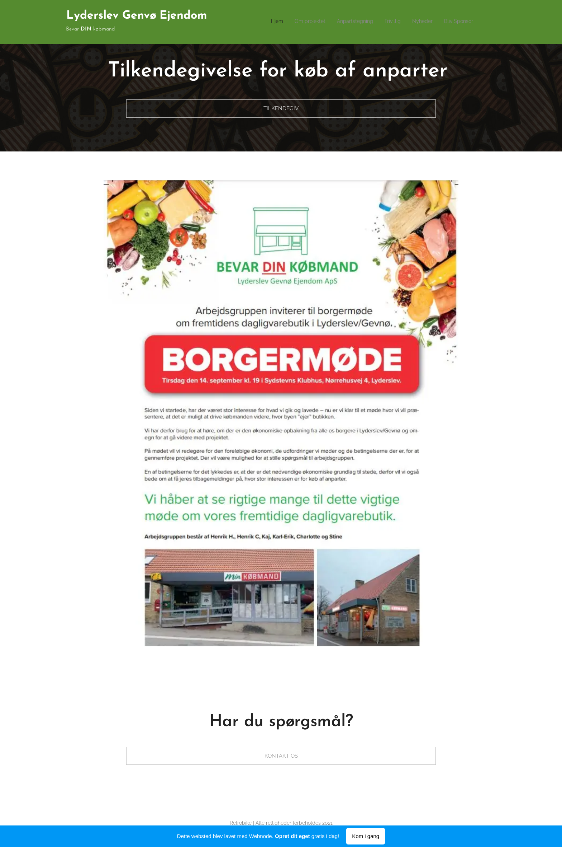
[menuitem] (418, 22)
